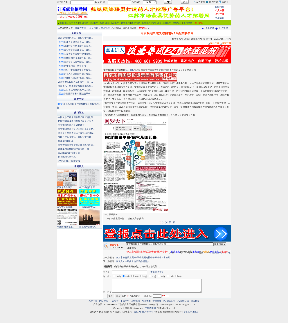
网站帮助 (103, 300)
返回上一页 (218, 252)
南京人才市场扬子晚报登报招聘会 (132, 261)
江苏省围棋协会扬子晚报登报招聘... (75, 38)
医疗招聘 (146, 23)
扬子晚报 (129, 70)
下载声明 (124, 300)
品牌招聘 (115, 23)
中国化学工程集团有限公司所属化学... (76, 117)
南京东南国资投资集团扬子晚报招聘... (76, 145)
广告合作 (114, 300)
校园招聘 (104, 23)
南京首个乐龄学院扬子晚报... (78, 62)
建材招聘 (167, 23)
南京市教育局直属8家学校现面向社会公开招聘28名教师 (143, 257)
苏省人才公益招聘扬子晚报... (78, 73)
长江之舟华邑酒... (65, 187)
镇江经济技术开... (87, 187)
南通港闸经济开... (65, 227)
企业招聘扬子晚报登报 (75, 66)
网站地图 (146, 300)
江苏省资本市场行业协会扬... (78, 54)
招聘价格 (187, 23)
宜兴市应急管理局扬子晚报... (78, 50)
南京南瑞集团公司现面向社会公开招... (76, 129)
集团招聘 (83, 23)
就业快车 (177, 23)
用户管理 (223, 28)
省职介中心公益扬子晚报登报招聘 (74, 137)
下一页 (172, 222)
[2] (163, 222)
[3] (166, 222)
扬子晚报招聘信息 (67, 157)
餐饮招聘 (156, 23)
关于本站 (93, 300)
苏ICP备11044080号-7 (144, 311)
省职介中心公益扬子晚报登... (78, 70)
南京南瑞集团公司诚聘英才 (71, 125)
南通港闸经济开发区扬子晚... (78, 58)
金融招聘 (125, 23)
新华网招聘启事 (65, 141)
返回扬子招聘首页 (69, 23)
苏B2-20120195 (191, 311)
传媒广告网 (80, 28)
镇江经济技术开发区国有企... (78, 46)
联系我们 (219, 18)
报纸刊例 (219, 7)
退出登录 (209, 28)
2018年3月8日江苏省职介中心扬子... (75, 82)
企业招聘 (94, 23)
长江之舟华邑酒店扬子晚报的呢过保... (76, 133)
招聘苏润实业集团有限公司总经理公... (76, 121)
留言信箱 (195, 300)
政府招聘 (135, 23)
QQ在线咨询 (169, 300)
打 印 (228, 252)
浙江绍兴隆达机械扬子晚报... (78, 78)
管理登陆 (156, 300)
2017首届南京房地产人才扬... (78, 89)
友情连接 (135, 300)
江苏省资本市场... (87, 207)
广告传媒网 (150, 308)
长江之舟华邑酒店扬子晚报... (78, 42)
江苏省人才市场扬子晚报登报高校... (75, 85)
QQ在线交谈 (183, 300)
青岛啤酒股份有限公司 (69, 153)
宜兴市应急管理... (65, 207)
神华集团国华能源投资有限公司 (73, 149)
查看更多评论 (157, 272)
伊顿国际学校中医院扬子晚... (78, 93)
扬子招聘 (93, 28)
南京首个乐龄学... (87, 227)
